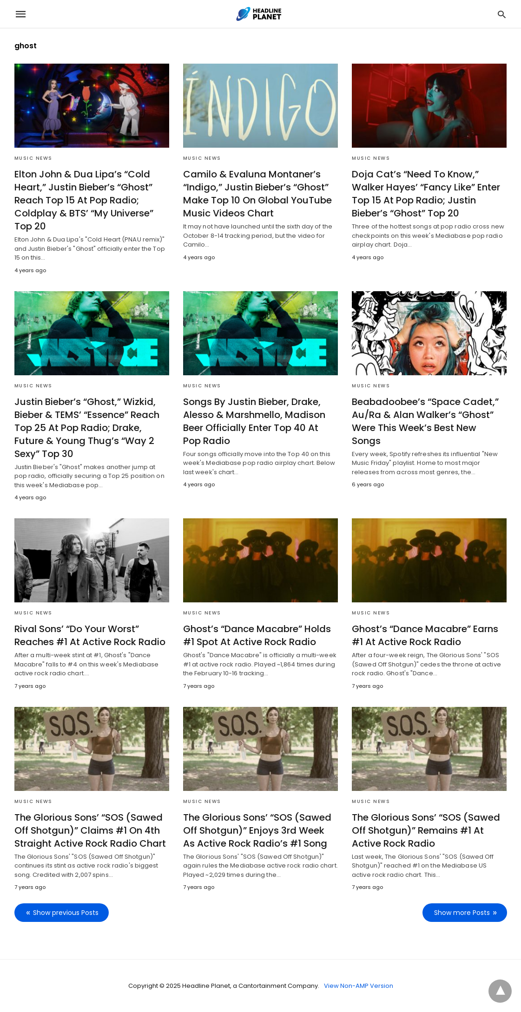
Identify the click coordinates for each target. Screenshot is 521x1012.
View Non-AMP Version (358, 985)
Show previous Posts (66, 912)
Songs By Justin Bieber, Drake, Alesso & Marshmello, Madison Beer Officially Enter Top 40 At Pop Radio (254, 421)
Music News (33, 158)
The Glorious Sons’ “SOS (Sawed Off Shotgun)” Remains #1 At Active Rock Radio (426, 830)
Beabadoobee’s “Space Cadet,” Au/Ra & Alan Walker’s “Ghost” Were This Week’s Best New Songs (425, 421)
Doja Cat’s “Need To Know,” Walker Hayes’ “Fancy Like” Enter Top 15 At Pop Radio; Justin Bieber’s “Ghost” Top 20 (426, 194)
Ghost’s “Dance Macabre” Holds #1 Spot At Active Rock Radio (257, 635)
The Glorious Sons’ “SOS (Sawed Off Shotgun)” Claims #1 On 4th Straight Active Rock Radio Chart (90, 830)
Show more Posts (462, 912)
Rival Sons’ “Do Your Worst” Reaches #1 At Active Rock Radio (89, 635)
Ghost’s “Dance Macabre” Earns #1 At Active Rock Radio (425, 635)
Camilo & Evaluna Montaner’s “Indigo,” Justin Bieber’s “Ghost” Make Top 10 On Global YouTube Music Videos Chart (257, 194)
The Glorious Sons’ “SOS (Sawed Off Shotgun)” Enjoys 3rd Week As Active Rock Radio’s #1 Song (257, 830)
